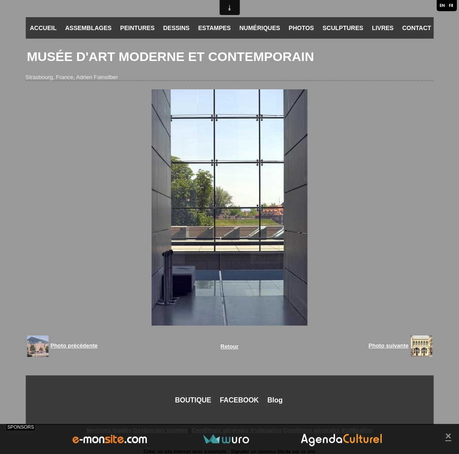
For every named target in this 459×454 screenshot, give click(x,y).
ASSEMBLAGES (88, 27)
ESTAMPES (214, 27)
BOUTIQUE (193, 400)
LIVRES (383, 27)
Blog (275, 400)
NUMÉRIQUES (259, 27)
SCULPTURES (342, 27)
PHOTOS (301, 27)
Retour (230, 346)
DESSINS (176, 27)
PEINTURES (137, 27)
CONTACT (416, 27)
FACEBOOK (239, 400)
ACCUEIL (43, 27)
